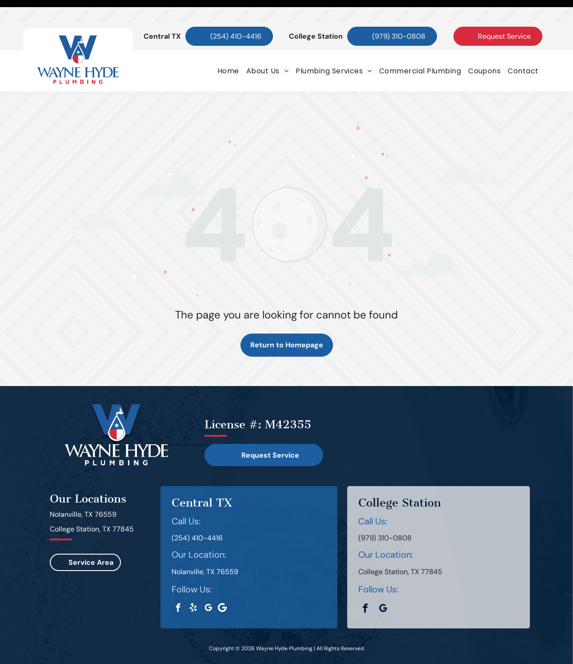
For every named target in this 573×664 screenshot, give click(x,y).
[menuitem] (228, 48)
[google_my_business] (208, 586)
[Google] (222, 586)
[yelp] (193, 586)
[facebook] (178, 586)
